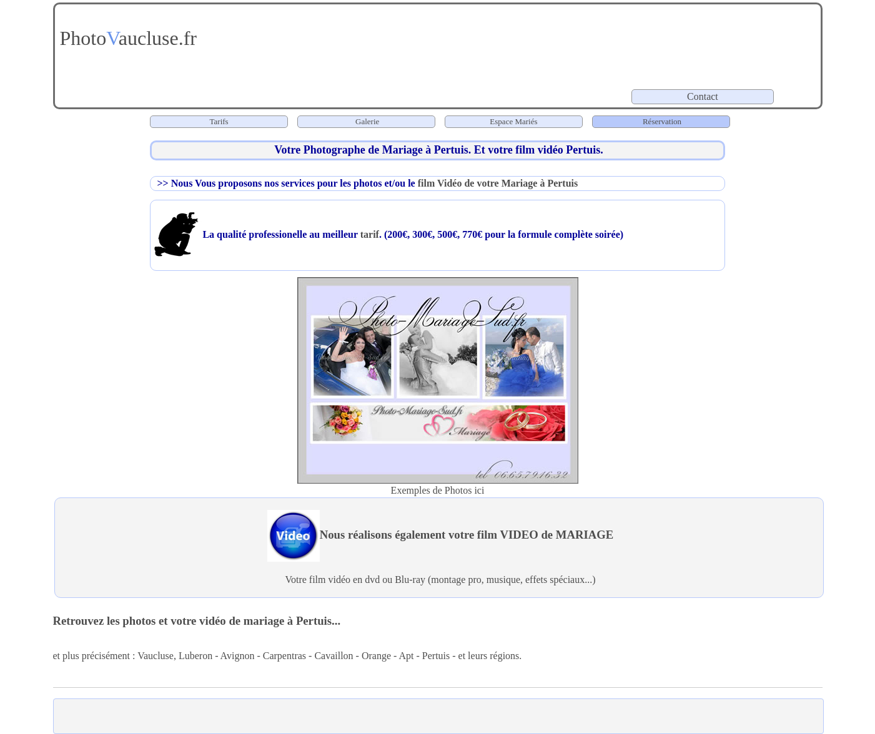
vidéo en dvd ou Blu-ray (376, 579)
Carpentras (284, 655)
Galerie (367, 121)
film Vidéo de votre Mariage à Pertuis (498, 183)
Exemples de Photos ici (438, 490)
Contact (704, 96)
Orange (376, 655)
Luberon (195, 655)
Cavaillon (333, 655)
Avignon (237, 655)
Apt (405, 655)
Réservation (661, 121)
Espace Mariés (513, 121)
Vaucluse (155, 655)
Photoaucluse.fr (126, 38)
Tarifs (219, 121)
